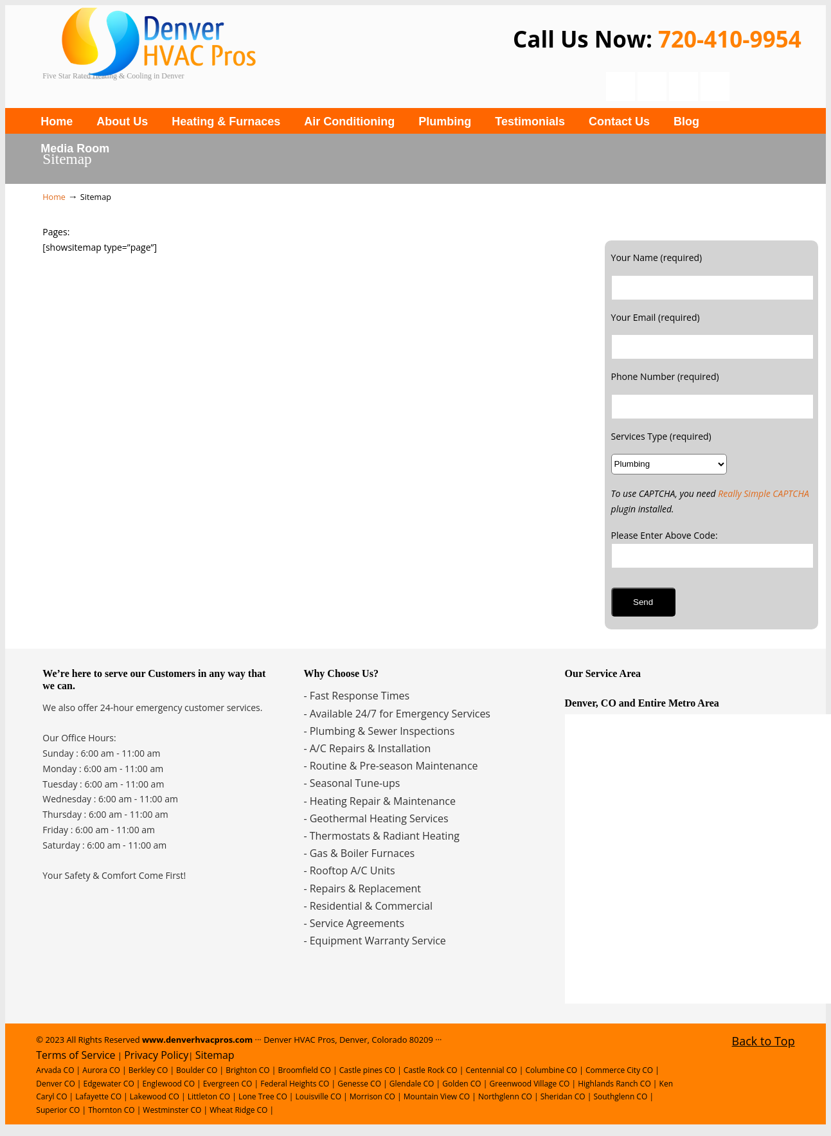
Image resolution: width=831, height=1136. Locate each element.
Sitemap (215, 1055)
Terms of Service (75, 1055)
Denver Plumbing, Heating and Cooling (235, 53)
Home (54, 197)
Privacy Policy (156, 1055)
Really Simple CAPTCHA (763, 493)
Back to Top (763, 1041)
